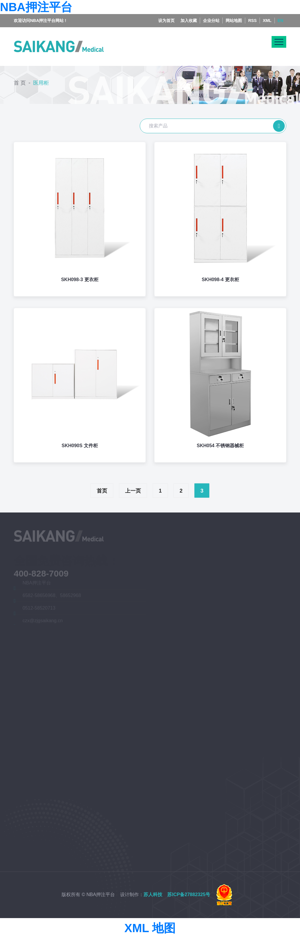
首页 (102, 491)
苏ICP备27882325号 (188, 894)
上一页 (133, 491)
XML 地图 (150, 928)
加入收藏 (188, 15)
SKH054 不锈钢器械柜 (220, 445)
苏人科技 (153, 894)
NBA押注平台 (36, 7)
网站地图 (234, 15)
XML (267, 15)
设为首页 (166, 15)
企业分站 (211, 15)
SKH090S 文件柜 (80, 445)
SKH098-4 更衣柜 (220, 279)
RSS (252, 15)
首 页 (20, 81)
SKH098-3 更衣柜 (79, 279)
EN (280, 15)
